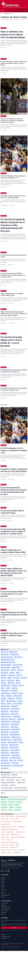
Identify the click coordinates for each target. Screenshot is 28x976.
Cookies (8, 947)
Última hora (3, 879)
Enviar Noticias (4, 938)
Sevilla (2, 880)
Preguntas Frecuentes (5, 936)
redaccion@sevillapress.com (15, 944)
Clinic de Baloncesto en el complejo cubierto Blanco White (12, 294)
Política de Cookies (5, 908)
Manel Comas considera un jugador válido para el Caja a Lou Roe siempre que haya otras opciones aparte (14, 313)
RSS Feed (3, 897)
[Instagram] (6, 871)
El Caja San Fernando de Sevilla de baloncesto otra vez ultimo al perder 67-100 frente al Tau (13, 275)
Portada (2, 877)
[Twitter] (4, 871)
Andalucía (3, 882)
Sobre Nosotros (4, 903)
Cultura (2, 891)
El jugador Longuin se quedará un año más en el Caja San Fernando (13, 196)
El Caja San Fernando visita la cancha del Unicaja (13, 256)
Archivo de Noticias (5, 895)
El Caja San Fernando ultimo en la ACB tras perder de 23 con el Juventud (14, 593)
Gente (2, 884)
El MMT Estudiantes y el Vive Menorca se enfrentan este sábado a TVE (13, 177)
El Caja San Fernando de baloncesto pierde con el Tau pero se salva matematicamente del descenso (14, 490)
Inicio (2, 13)
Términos (13, 947)
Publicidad (3, 934)
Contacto (3, 914)
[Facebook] (1, 871)
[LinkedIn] (8, 871)
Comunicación (4, 889)
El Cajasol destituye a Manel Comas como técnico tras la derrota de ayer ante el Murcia (14, 63)
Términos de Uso (4, 910)
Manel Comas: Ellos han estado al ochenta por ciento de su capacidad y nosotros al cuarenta (12, 120)
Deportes (3, 886)
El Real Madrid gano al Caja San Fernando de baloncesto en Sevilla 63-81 (14, 371)
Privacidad (3, 947)
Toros (2, 888)
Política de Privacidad (5, 906)
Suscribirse (14, 927)
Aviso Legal (3, 912)
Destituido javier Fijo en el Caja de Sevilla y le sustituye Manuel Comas (14, 389)
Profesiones (3, 893)
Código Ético (3, 905)
